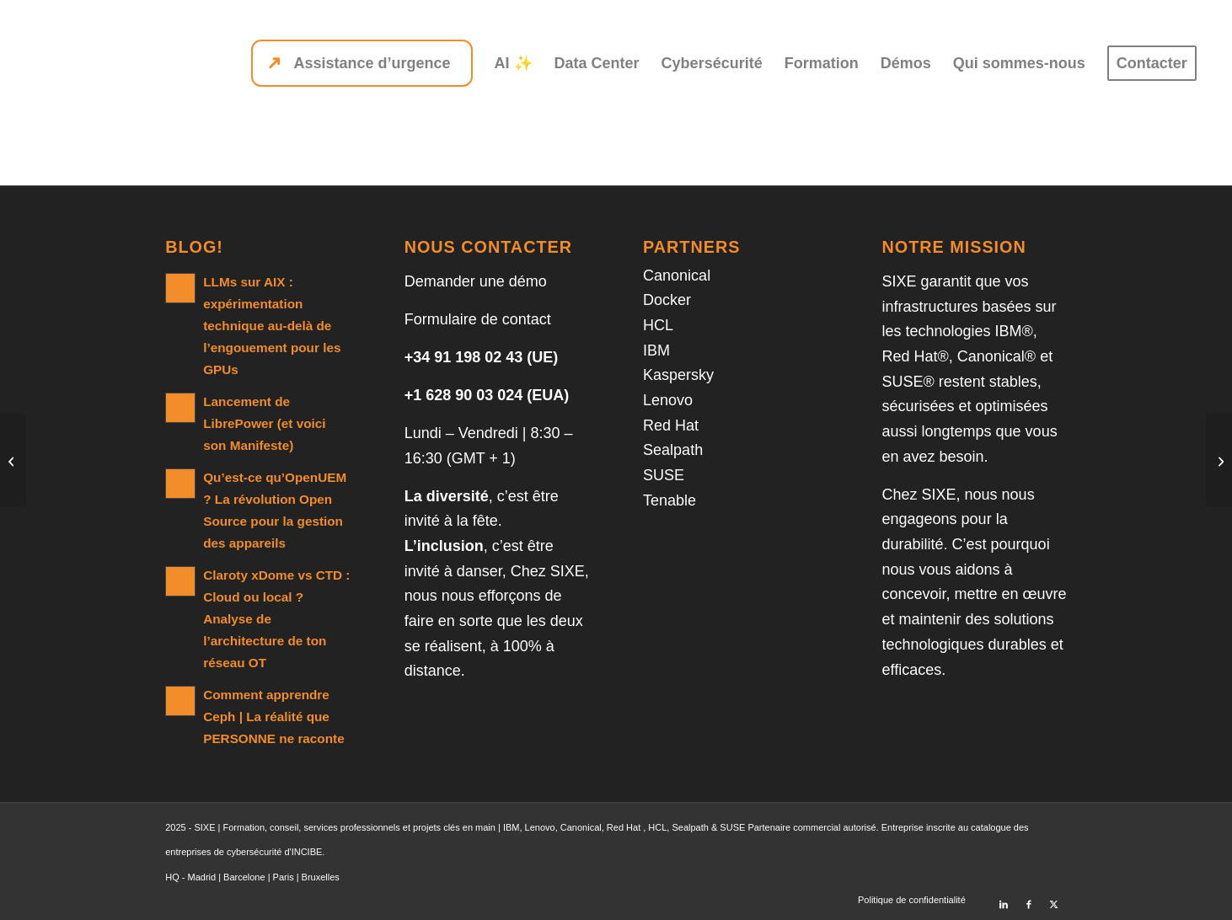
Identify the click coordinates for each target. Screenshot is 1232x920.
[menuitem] (361, 63)
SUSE (663, 475)
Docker (667, 300)
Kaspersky (678, 374)
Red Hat (671, 425)
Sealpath (673, 449)
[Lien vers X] (1054, 899)
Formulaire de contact (477, 319)
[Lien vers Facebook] (1029, 899)
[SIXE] (95, 63)
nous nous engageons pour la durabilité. (958, 519)
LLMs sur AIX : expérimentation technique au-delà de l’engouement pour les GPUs (271, 326)
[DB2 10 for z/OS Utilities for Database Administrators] (13, 460)
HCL (658, 325)
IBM (656, 350)
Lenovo (668, 400)
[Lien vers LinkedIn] (1003, 899)
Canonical (676, 275)
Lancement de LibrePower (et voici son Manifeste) (264, 423)
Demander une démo (475, 281)
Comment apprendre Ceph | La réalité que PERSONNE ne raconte (273, 716)
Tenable (669, 500)
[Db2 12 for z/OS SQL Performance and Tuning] (1219, 460)
